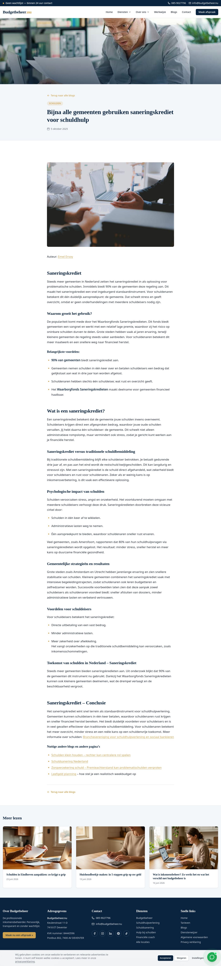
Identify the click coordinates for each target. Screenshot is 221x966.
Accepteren (165, 958)
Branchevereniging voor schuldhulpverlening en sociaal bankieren (128, 737)
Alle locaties (143, 942)
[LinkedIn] (110, 933)
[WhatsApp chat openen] (212, 957)
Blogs (174, 12)
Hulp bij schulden (146, 932)
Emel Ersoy (65, 256)
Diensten (124, 12)
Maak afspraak (207, 12)
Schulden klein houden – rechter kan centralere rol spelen (91, 755)
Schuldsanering (145, 927)
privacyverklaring (25, 961)
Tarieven (185, 922)
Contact (186, 12)
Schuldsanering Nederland (69, 761)
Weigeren (181, 958)
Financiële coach (145, 937)
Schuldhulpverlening (148, 922)
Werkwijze (160, 12)
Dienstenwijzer (189, 932)
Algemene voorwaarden (194, 937)
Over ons (142, 12)
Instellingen (198, 958)
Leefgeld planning (63, 774)
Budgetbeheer (144, 918)
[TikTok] (126, 933)
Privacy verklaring (191, 942)
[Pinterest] (118, 933)
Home (109, 12)
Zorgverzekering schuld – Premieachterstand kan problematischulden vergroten (106, 767)
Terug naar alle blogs (61, 95)
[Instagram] (102, 933)
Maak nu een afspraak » (19, 935)
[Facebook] (95, 933)
